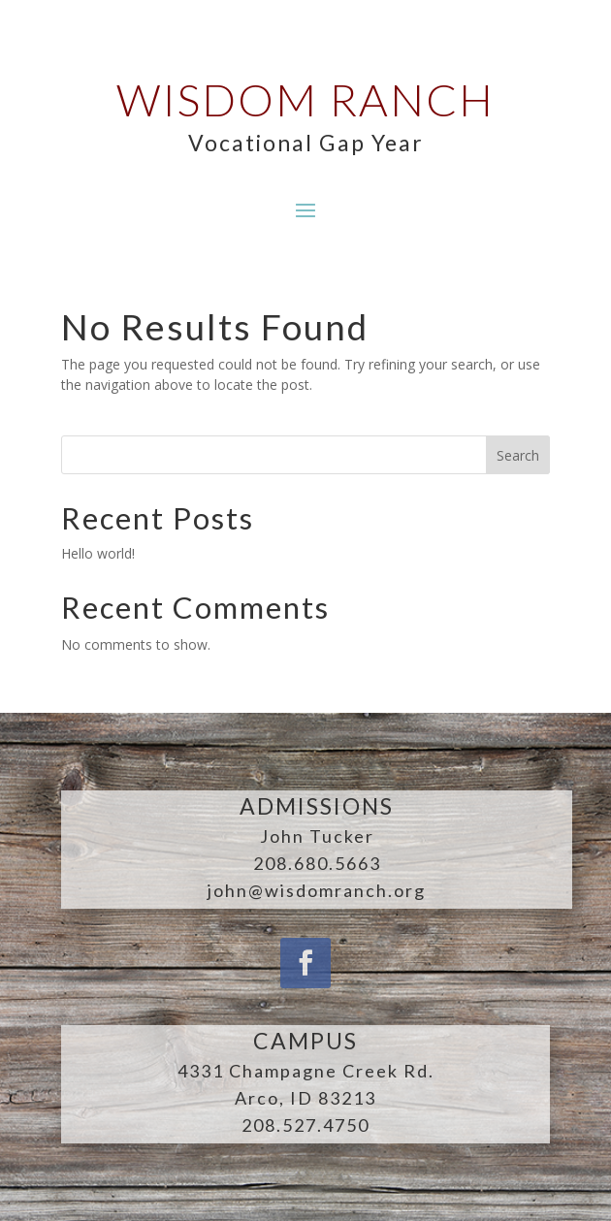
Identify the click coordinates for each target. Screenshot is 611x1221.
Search (518, 455)
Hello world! (98, 553)
